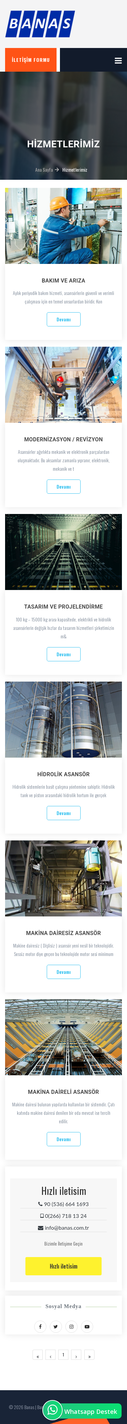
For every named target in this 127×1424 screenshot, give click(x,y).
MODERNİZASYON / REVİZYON (63, 439)
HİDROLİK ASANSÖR (63, 774)
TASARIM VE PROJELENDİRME (63, 607)
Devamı (64, 319)
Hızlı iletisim (64, 1266)
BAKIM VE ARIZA (63, 280)
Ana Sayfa (44, 169)
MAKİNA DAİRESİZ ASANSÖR (63, 933)
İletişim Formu (31, 59)
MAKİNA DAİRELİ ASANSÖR (63, 1092)
